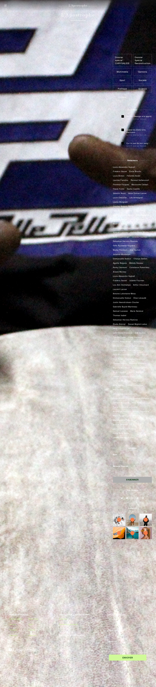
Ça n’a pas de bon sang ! (137, 143)
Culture (31, 630)
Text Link (143, 119)
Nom (115, 455)
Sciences (13, 635)
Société (12, 624)
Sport (30, 624)
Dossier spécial (16, 619)
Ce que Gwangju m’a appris (139, 116)
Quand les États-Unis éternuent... (136, 131)
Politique (13, 630)
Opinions (32, 635)
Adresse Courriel (120, 466)
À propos (63, 619)
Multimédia (33, 619)
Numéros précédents (68, 624)
